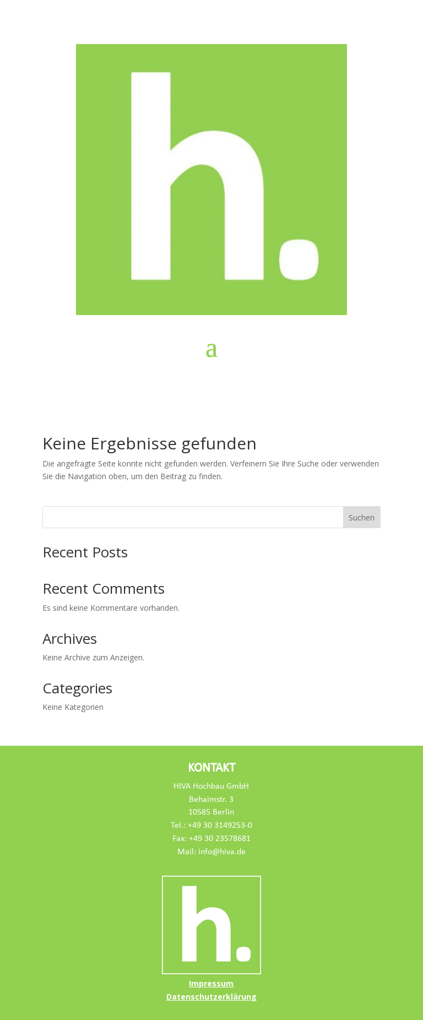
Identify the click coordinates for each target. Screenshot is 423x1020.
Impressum (211, 983)
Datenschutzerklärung (211, 996)
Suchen (362, 517)
